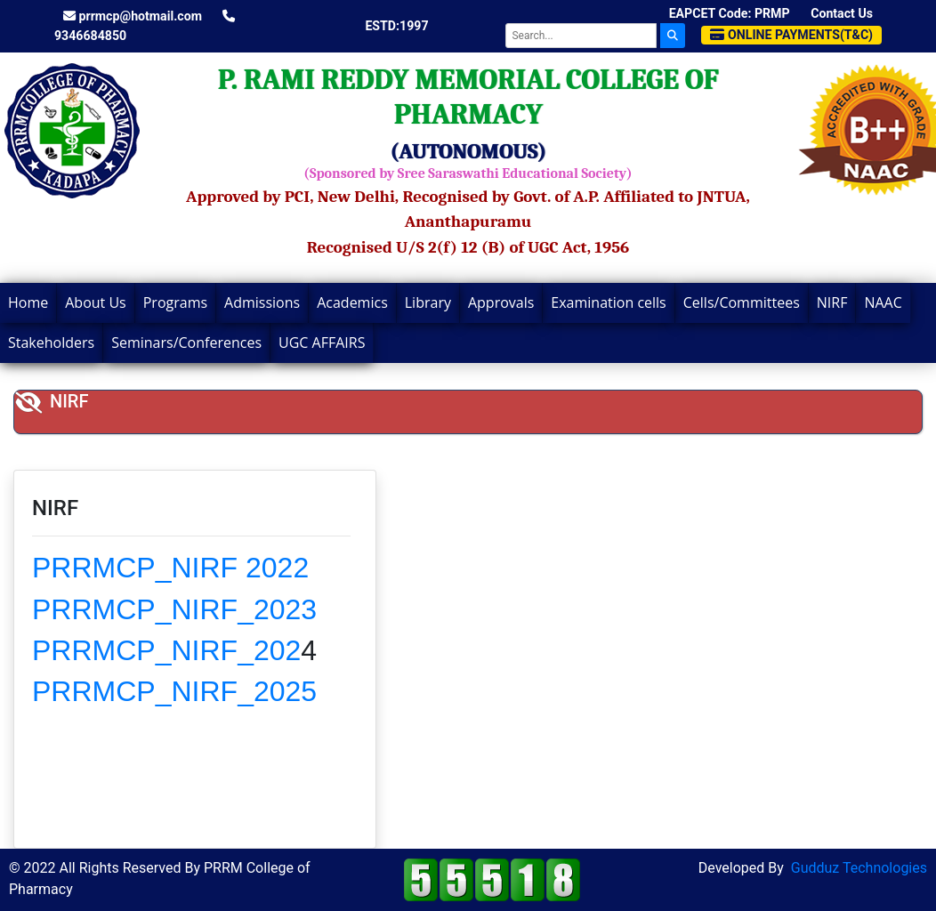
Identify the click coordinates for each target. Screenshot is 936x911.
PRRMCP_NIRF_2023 (174, 609)
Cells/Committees (741, 302)
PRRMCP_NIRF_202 (166, 650)
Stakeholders (51, 342)
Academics (352, 302)
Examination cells (608, 302)
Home (28, 302)
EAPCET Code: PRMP (729, 13)
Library (428, 302)
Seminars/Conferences (186, 342)
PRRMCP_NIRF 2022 (170, 568)
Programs (175, 302)
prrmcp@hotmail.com (132, 16)
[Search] (581, 35)
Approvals (501, 302)
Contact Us (842, 13)
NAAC (882, 302)
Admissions (262, 302)
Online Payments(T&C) (791, 35)
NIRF (832, 302)
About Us (95, 302)
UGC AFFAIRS (321, 342)
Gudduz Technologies (859, 867)
